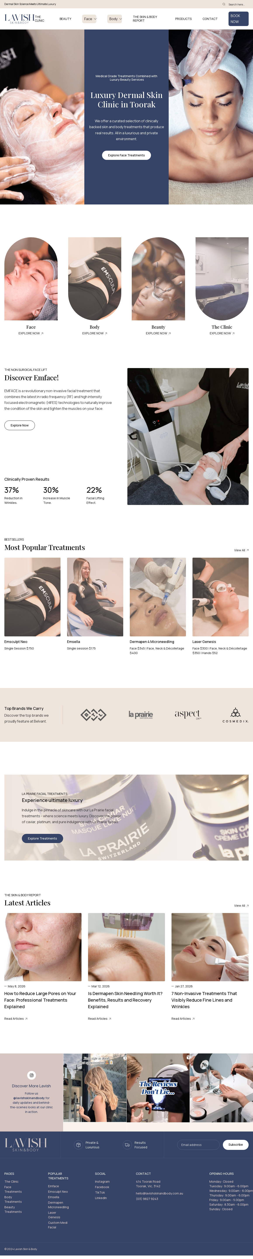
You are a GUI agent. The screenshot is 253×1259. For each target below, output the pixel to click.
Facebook (102, 1187)
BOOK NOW (235, 18)
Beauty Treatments (13, 1209)
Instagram (102, 1181)
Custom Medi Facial (58, 1225)
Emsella (53, 1197)
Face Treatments (13, 1189)
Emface (53, 1186)
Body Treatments (13, 1199)
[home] (19, 19)
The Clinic (11, 1181)
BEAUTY (65, 19)
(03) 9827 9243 (147, 1199)
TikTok (100, 1192)
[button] (89, 19)
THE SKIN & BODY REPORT (145, 19)
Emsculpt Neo (58, 1191)
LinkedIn (101, 1198)
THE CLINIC (39, 19)
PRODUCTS (183, 19)
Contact (210, 19)
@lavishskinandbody (29, 1098)
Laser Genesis (54, 1214)
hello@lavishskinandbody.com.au (159, 1193)
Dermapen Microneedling (58, 1204)
